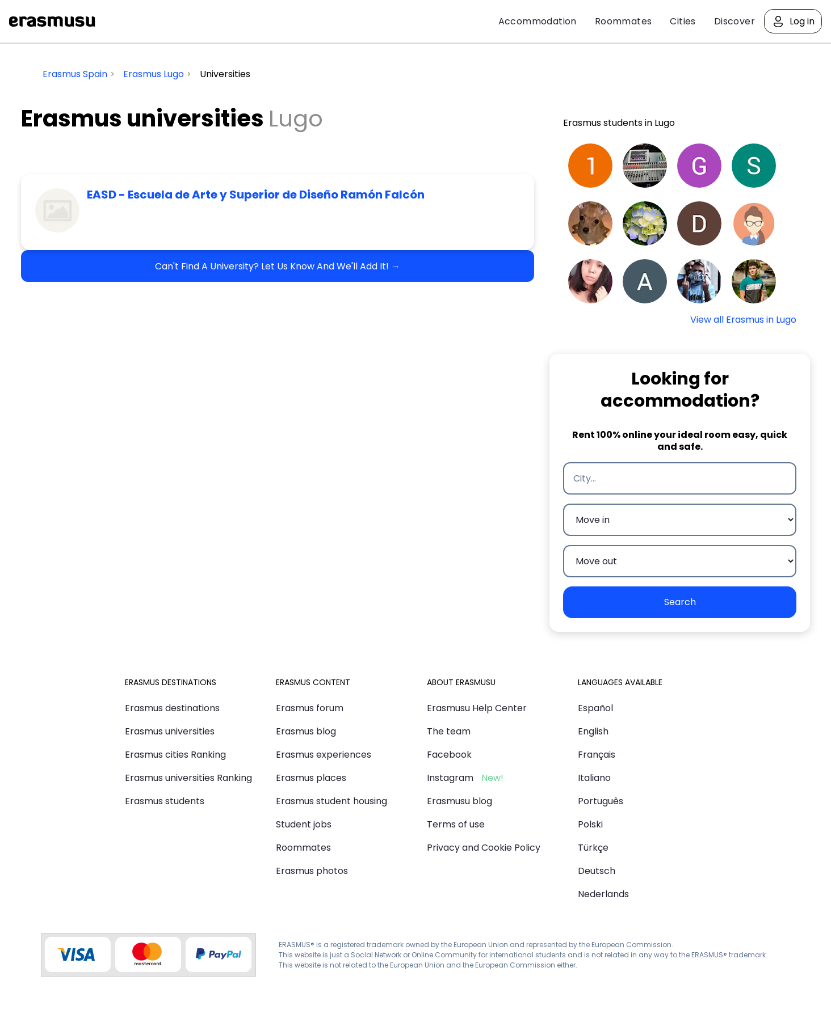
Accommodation (537, 21)
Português (600, 801)
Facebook (449, 754)
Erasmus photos (312, 870)
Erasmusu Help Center (477, 708)
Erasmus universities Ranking (188, 777)
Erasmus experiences (323, 754)
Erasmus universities (170, 731)
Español (595, 708)
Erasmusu (52, 21)
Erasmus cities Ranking (175, 754)
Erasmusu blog (459, 801)
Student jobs (303, 824)
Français (596, 754)
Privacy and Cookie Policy (483, 847)
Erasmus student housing (331, 801)
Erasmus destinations (172, 708)
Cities (682, 21)
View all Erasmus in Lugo (743, 319)
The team (449, 731)
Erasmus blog (306, 731)
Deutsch (596, 870)
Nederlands (603, 894)
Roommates (623, 21)
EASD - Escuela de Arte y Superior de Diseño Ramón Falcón (256, 194)
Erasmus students (164, 801)
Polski (590, 824)
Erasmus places (311, 777)
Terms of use (456, 824)
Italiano (594, 777)
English (593, 731)
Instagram (450, 777)
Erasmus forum (309, 708)
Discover (734, 21)
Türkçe (593, 847)
